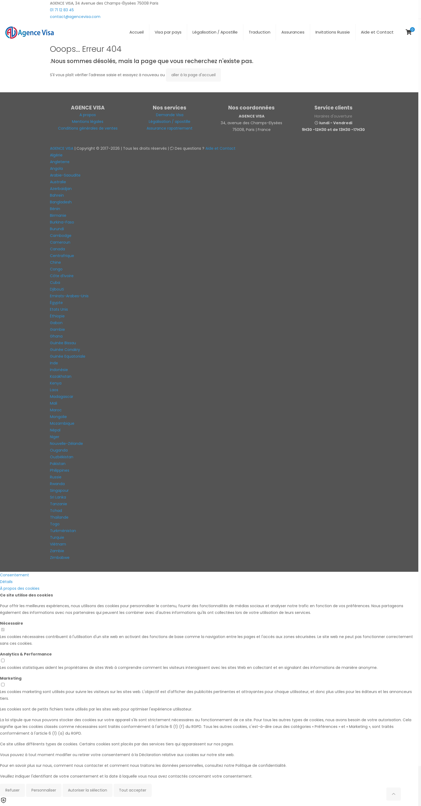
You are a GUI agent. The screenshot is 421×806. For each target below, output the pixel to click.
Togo (55, 524)
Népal (55, 430)
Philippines (59, 470)
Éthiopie (57, 316)
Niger (54, 436)
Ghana (56, 336)
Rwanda (57, 483)
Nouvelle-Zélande (66, 443)
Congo (56, 269)
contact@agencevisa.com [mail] (75, 16)
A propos (87, 115)
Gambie (57, 329)
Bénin (55, 208)
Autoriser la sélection (87, 790)
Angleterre (60, 161)
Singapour (59, 490)
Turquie (57, 537)
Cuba (55, 282)
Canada (57, 249)
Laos (54, 390)
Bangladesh (61, 202)
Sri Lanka (58, 497)
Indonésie (59, 369)
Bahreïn (57, 195)
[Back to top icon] (393, 794)
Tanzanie (58, 504)
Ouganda (59, 450)
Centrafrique (62, 255)
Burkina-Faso (62, 222)
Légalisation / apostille (169, 121)
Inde (54, 363)
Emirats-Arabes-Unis (69, 296)
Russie (55, 477)
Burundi (57, 229)
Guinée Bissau (63, 343)
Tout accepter (132, 790)
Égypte (56, 302)
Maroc (56, 410)
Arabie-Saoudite (65, 175)
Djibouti (57, 289)
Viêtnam (58, 544)
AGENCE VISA (61, 148)
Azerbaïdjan (61, 188)
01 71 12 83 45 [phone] (62, 10)
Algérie (56, 155)
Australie (58, 182)
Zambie (57, 551)
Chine (55, 262)
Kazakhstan (60, 376)
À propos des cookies (19, 588)
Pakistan (58, 463)
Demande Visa (169, 115)
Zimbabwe (60, 557)
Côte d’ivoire (62, 276)
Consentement (14, 575)
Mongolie (58, 416)
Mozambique (62, 423)
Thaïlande (59, 517)
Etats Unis (59, 309)
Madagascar (61, 396)
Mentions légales (87, 121)
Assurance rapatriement (170, 128)
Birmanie (58, 215)
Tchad (56, 510)
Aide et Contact (220, 148)
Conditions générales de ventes (88, 128)
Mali (53, 403)
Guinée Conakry (65, 349)
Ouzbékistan (61, 457)
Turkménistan (63, 530)
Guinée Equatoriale (67, 356)
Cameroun (60, 242)
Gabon (56, 322)
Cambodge (60, 235)
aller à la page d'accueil (193, 75)
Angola (56, 168)
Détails (6, 581)
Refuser (12, 790)
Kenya (55, 383)
